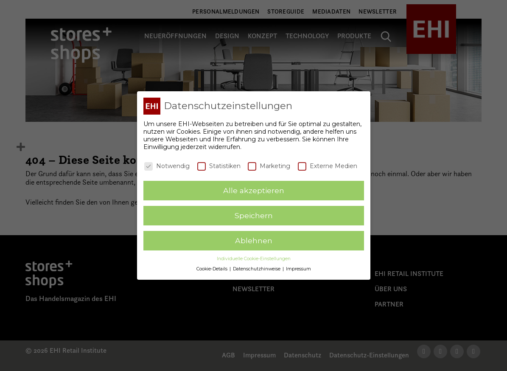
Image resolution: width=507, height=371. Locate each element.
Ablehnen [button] (253, 240)
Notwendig (167, 165)
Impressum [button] (298, 268)
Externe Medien (327, 165)
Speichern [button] (254, 215)
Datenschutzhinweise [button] (257, 268)
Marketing (269, 165)
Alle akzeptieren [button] (253, 190)
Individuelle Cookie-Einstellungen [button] (254, 258)
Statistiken (219, 165)
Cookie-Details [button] (212, 268)
